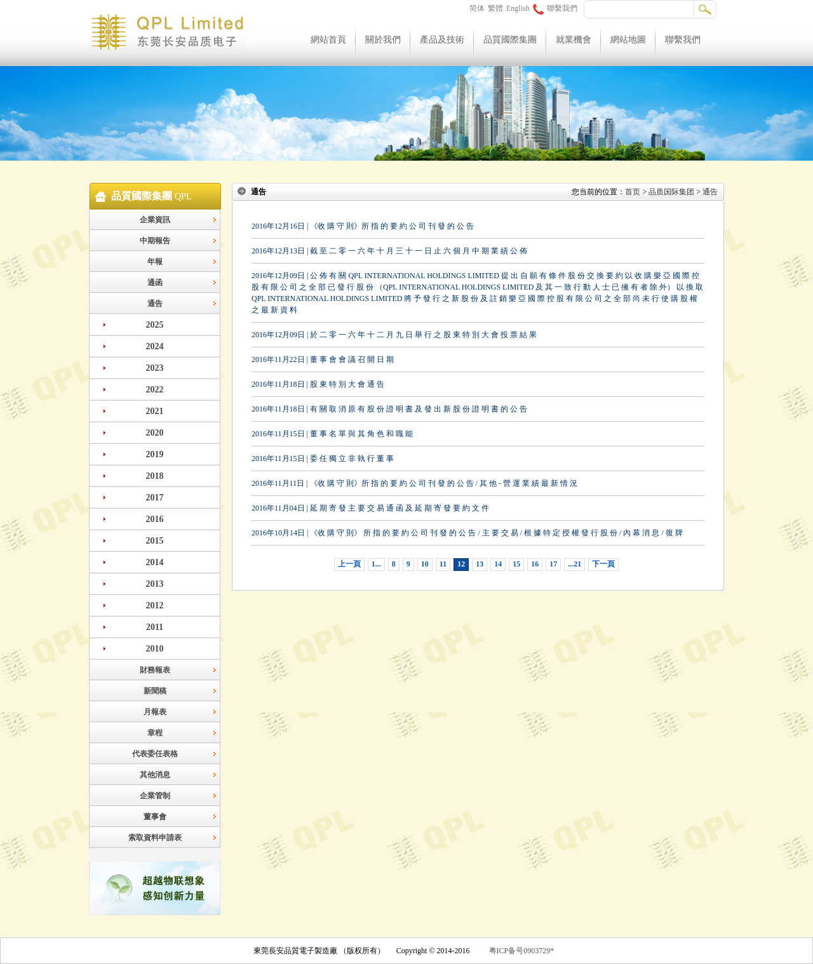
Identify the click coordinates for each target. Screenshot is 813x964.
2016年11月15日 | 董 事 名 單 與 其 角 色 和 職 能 (332, 433)
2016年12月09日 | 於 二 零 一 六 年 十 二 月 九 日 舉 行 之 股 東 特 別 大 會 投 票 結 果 (394, 334)
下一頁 (603, 563)
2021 (155, 411)
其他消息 (155, 774)
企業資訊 (155, 219)
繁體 (495, 8)
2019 (155, 454)
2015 (155, 541)
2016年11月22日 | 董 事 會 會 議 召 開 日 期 (323, 359)
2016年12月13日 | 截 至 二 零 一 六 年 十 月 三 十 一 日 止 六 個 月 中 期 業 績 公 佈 (389, 250)
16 (535, 563)
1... (376, 563)
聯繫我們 (555, 8)
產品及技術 (442, 39)
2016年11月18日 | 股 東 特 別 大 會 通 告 (318, 384)
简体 (477, 8)
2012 (155, 605)
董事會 (155, 816)
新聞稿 (155, 690)
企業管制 (155, 795)
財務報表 (155, 670)
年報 (155, 261)
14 (498, 563)
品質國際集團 (510, 39)
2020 (155, 433)
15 (516, 563)
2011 (154, 627)
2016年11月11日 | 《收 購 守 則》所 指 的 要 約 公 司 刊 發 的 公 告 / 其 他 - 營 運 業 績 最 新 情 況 (414, 483)
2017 (155, 497)
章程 (155, 732)
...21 (574, 563)
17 (553, 563)
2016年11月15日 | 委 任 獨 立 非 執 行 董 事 (323, 458)
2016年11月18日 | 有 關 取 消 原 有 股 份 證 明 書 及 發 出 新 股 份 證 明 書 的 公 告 (389, 409)
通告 (155, 303)
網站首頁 (328, 39)
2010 (155, 648)
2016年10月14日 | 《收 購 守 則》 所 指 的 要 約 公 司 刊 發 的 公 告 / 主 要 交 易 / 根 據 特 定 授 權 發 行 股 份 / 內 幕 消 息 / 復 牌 (467, 532)
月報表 (155, 711)
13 (479, 563)
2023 (155, 368)
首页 (632, 191)
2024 (155, 346)
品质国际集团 (671, 191)
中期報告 (155, 240)
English (518, 8)
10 (425, 563)
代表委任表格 (155, 753)
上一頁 (349, 563)
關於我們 (383, 39)
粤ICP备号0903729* (521, 950)
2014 (155, 562)
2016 (155, 519)
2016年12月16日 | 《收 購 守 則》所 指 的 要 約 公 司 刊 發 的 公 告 (363, 226)
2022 (155, 389)
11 (443, 563)
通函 (155, 282)
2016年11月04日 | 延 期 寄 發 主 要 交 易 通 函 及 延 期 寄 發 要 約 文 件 (370, 508)
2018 (155, 476)
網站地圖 (628, 39)
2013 (155, 584)
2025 (155, 325)
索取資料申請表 (155, 837)
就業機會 (573, 39)
